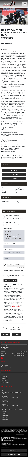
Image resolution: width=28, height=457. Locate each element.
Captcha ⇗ (20, 267)
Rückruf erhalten (10, 222)
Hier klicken (16, 265)
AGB (2, 374)
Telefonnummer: (8, 255)
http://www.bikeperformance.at (19, 353)
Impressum (4, 376)
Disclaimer (4, 380)
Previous (2, 17)
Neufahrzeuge (4, 365)
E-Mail (14, 170)
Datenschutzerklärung (17, 306)
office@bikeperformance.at (20, 355)
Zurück (5, 334)
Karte (14, 178)
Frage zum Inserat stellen (13, 225)
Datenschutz (4, 378)
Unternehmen (4, 364)
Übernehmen (14, 450)
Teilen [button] (16, 334)
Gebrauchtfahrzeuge (6, 367)
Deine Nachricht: (9, 228)
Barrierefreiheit (5, 382)
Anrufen (14, 174)
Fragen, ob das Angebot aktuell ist (14, 218)
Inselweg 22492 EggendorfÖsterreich (5, 347)
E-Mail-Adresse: (8, 249)
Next (26, 17)
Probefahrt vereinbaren (12, 215)
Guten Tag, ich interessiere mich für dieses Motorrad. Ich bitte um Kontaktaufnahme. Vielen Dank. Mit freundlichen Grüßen (14, 236)
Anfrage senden (10, 280)
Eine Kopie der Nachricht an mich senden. (15, 276)
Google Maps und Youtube (9, 440)
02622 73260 (23, 351)
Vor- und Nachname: (10, 243)
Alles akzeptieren (14, 454)
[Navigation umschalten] (24, 4)
